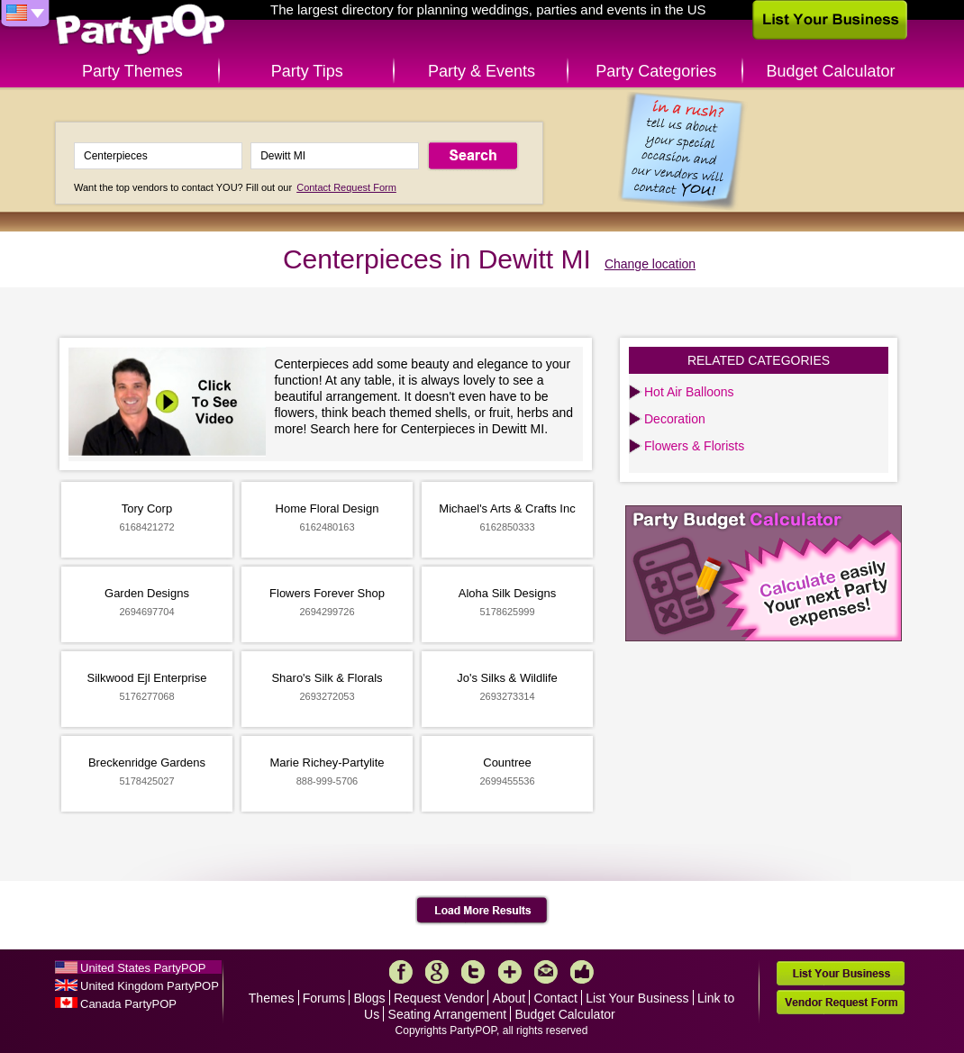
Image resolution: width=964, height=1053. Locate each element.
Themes (272, 998)
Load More (482, 910)
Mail (546, 972)
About (509, 998)
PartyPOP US (140, 30)
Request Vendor (439, 998)
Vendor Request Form (840, 1002)
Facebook (401, 972)
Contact (555, 998)
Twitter (473, 972)
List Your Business (637, 998)
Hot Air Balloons (689, 392)
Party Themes (132, 71)
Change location (650, 264)
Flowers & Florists (694, 446)
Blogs (370, 998)
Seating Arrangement (447, 1014)
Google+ (437, 972)
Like (582, 972)
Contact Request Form (346, 187)
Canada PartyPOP (128, 1004)
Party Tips (307, 71)
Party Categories (656, 71)
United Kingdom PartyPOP (149, 986)
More (510, 972)
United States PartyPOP (142, 968)
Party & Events (481, 71)
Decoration (674, 419)
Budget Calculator (831, 71)
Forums (324, 998)
